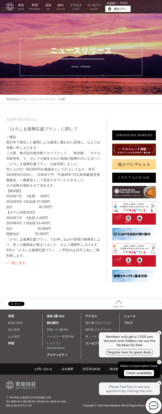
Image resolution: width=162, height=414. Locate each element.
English (111, 2)
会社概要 (67, 369)
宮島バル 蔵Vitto (57, 329)
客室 (21, 7)
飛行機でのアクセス (98, 323)
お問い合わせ (43, 369)
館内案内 (53, 323)
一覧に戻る (16, 263)
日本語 (124, 2)
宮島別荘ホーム (16, 99)
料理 (34, 7)
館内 (60, 7)
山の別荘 (14, 336)
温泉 (48, 7)
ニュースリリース (43, 99)
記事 (62, 99)
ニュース (130, 316)
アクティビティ (57, 355)
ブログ (128, 323)
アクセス (76, 7)
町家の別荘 (15, 323)
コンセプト (94, 7)
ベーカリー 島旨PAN (60, 336)
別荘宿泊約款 (91, 369)
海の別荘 (14, 329)
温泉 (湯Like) (55, 316)
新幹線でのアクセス (98, 329)
